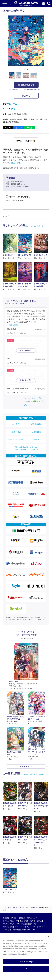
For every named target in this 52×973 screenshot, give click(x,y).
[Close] (49, 937)
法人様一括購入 (36, 921)
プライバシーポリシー (23, 927)
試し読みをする (26, 85)
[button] (46, 77)
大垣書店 (15, 424)
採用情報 (21, 918)
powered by (34, 401)
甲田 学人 (12, 104)
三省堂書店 (36, 432)
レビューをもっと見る (33, 398)
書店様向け (24, 921)
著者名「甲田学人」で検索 (34, 774)
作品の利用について (28, 924)
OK (26, 969)
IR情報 (13, 918)
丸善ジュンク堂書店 (16, 440)
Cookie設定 (7, 930)
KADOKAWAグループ (11, 924)
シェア (20, 128)
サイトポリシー (39, 927)
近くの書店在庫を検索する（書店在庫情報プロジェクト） (26, 448)
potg (13, 108)
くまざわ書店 (15, 432)
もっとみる (25, 766)
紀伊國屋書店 (36, 424)
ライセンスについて (10, 921)
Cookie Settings (26, 962)
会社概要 (6, 918)
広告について (32, 918)
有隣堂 (36, 440)
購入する (26, 96)
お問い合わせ (8, 927)
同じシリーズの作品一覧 (34, 226)
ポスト (9, 128)
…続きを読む (15, 163)
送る (30, 128)
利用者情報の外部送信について (25, 930)
